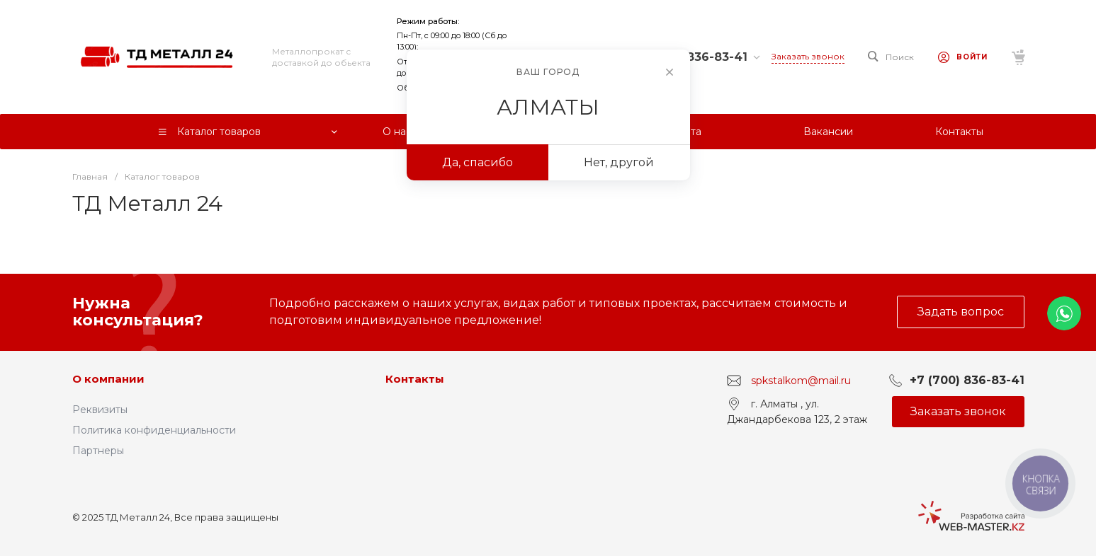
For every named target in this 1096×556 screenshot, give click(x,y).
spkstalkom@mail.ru (801, 380)
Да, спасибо (477, 162)
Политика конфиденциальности (154, 430)
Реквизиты (100, 409)
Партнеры (98, 450)
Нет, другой (619, 162)
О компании (108, 379)
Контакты (414, 379)
